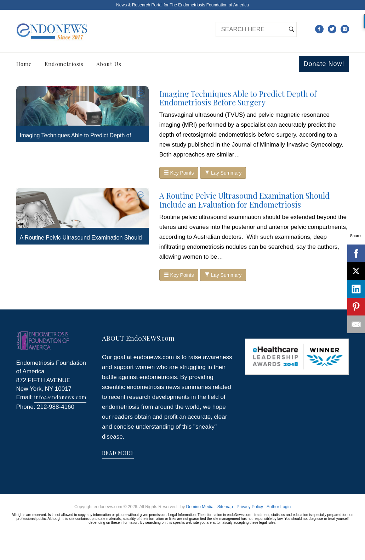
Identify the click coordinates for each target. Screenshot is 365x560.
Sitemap (225, 506)
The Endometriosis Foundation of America (209, 4)
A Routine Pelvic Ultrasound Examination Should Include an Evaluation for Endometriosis (244, 199)
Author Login (279, 506)
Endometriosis (64, 63)
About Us (108, 63)
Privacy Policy (249, 506)
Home (24, 63)
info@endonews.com (60, 397)
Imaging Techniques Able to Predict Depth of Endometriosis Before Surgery (237, 98)
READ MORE (118, 453)
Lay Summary (223, 173)
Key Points (179, 173)
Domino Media (199, 506)
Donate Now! (323, 63)
